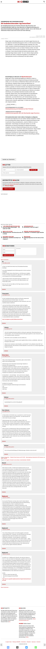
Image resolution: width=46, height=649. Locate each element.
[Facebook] (14, 647)
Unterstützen (23, 641)
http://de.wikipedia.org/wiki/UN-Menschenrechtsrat (12, 319)
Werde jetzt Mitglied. (9, 185)
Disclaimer (38, 641)
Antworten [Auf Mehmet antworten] (6, 405)
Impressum (34, 641)
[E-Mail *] (9, 170)
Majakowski (5, 496)
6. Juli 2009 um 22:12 (6, 411)
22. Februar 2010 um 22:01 (7, 464)
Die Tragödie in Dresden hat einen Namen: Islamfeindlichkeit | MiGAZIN (17, 460)
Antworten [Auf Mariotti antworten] (4, 492)
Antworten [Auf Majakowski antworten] (4, 523)
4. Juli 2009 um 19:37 (8, 328)
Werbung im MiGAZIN (16, 641)
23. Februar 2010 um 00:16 (9, 446)
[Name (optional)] (9, 173)
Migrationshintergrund (26, 76)
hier (9, 621)
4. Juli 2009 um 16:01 (6, 295)
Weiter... (27, 637)
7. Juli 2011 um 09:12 (6, 497)
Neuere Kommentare (5, 259)
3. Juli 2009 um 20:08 (6, 263)
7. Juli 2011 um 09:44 (6, 554)
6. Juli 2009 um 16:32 (6, 356)
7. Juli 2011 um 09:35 (6, 529)
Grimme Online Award (14, 184)
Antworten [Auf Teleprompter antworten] (4, 323)
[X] (23, 647)
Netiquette (29, 641)
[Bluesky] (33, 647)
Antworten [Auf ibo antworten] (4, 289)
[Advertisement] (23, 12)
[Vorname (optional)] (22, 170)
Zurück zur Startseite (9, 159)
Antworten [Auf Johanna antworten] (6, 350)
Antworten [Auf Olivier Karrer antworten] (4, 393)
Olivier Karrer (5, 355)
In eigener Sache (9, 641)
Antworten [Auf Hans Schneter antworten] (4, 441)
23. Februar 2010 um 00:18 (9, 398)
